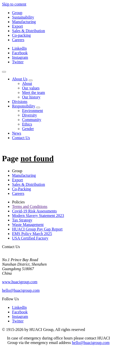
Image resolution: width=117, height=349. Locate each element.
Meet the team (33, 92)
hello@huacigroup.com (21, 290)
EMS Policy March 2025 (32, 233)
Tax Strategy (22, 220)
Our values (31, 88)
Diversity (29, 115)
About (27, 83)
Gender (28, 129)
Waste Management (28, 224)
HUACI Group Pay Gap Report (37, 229)
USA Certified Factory (30, 238)
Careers (18, 40)
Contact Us (21, 138)
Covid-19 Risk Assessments (34, 211)
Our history (31, 97)
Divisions (19, 101)
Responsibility (23, 106)
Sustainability (23, 17)
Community (31, 120)
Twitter (18, 62)
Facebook (20, 53)
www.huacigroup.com (19, 282)
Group (17, 13)
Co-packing (21, 35)
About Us (20, 79)
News (16, 133)
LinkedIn (19, 48)
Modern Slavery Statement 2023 (38, 215)
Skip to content (14, 4)
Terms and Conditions (29, 206)
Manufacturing (24, 22)
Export (17, 26)
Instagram (20, 57)
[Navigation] (4, 72)
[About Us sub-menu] (31, 80)
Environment (32, 110)
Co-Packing (21, 189)
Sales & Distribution (28, 31)
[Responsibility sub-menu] (38, 107)
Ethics (27, 124)
